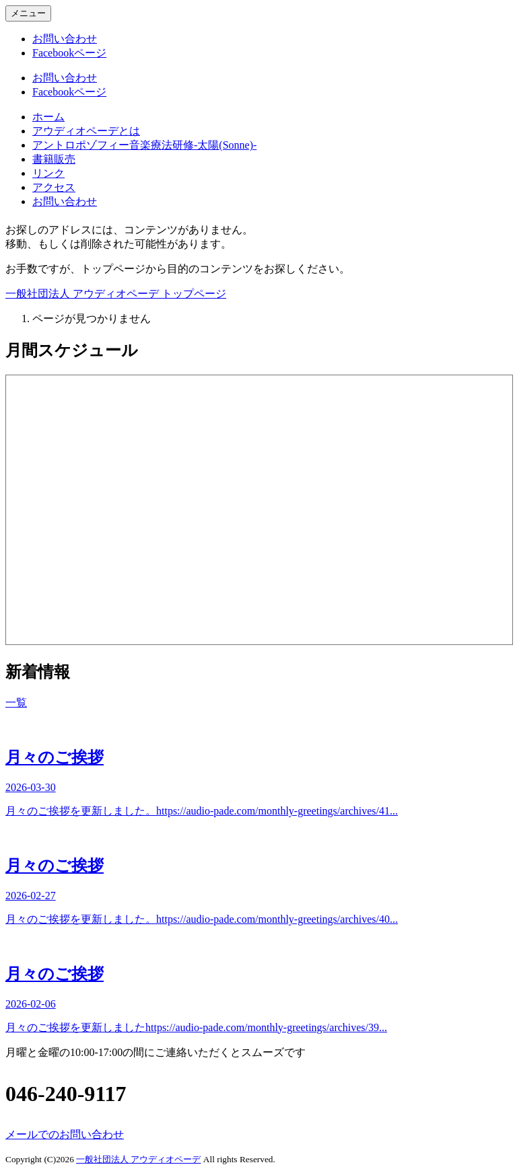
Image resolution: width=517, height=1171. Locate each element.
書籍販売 (53, 159)
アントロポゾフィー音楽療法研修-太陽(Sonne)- (144, 145)
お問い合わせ (64, 201)
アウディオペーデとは (86, 131)
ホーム (48, 116)
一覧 (16, 702)
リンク (48, 173)
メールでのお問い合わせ (64, 1134)
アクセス (53, 187)
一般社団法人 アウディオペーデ (138, 1159)
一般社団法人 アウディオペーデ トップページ (115, 293)
